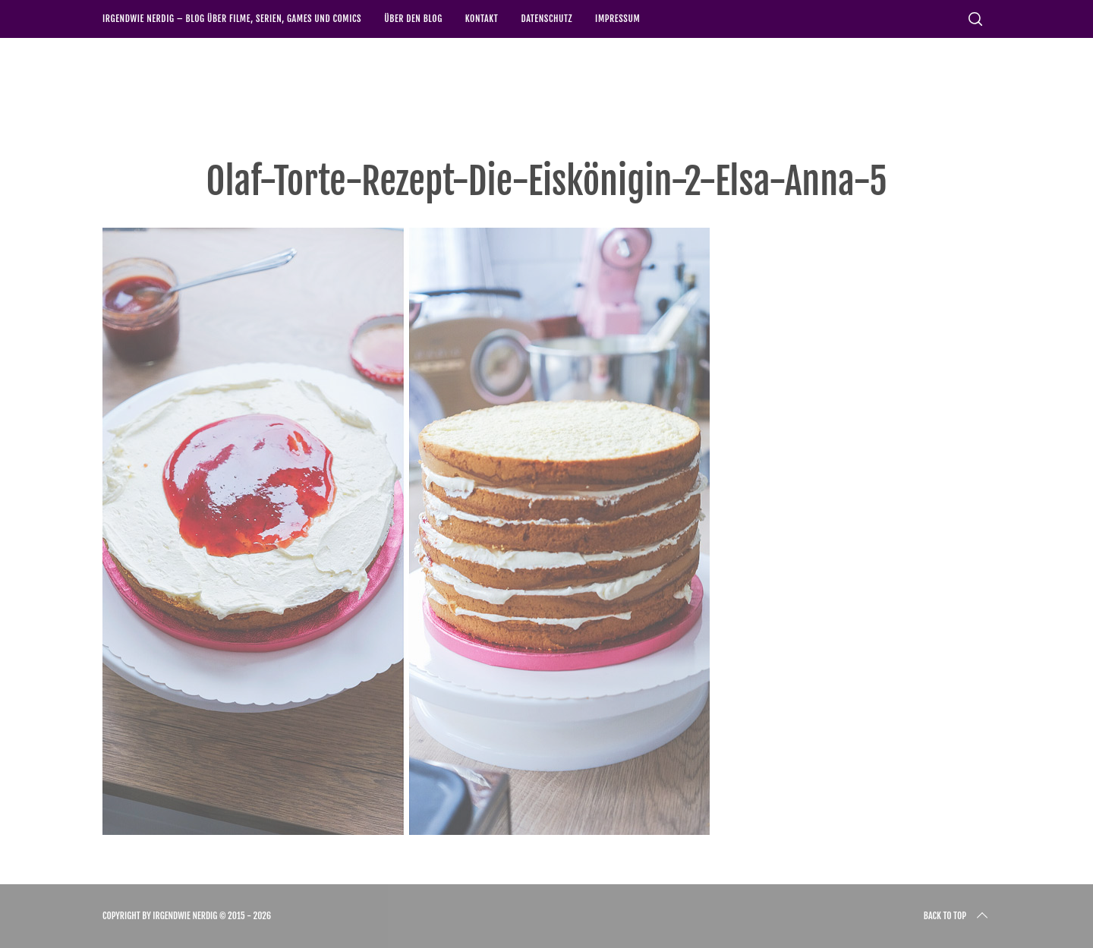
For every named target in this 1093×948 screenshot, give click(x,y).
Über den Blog (413, 18)
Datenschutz (546, 18)
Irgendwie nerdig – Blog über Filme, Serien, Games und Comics (231, 18)
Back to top (957, 916)
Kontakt (482, 18)
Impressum (617, 18)
